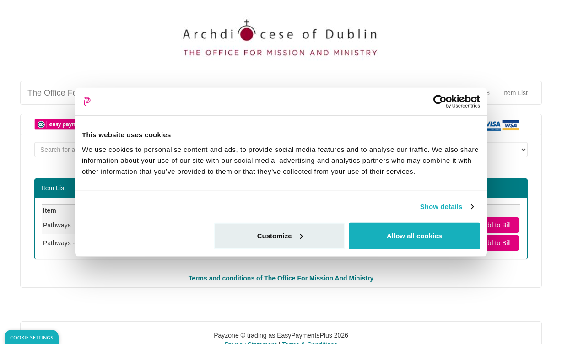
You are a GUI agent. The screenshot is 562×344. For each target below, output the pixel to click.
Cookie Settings (31, 337)
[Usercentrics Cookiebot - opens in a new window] (440, 101)
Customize (280, 235)
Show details (441, 206)
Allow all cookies (414, 235)
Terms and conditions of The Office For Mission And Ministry (281, 278)
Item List (515, 93)
